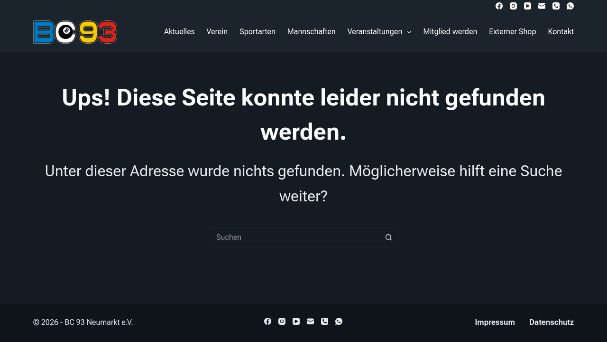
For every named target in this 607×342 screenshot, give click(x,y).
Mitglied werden (450, 31)
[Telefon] (556, 6)
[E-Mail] (541, 6)
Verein (217, 31)
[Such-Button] (388, 237)
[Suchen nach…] (294, 237)
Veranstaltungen (381, 32)
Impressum (495, 322)
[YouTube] (527, 6)
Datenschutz (551, 322)
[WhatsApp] (570, 6)
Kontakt (561, 31)
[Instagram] (513, 6)
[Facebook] (499, 6)
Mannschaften (311, 31)
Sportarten (257, 31)
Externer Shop (512, 31)
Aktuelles (179, 31)
